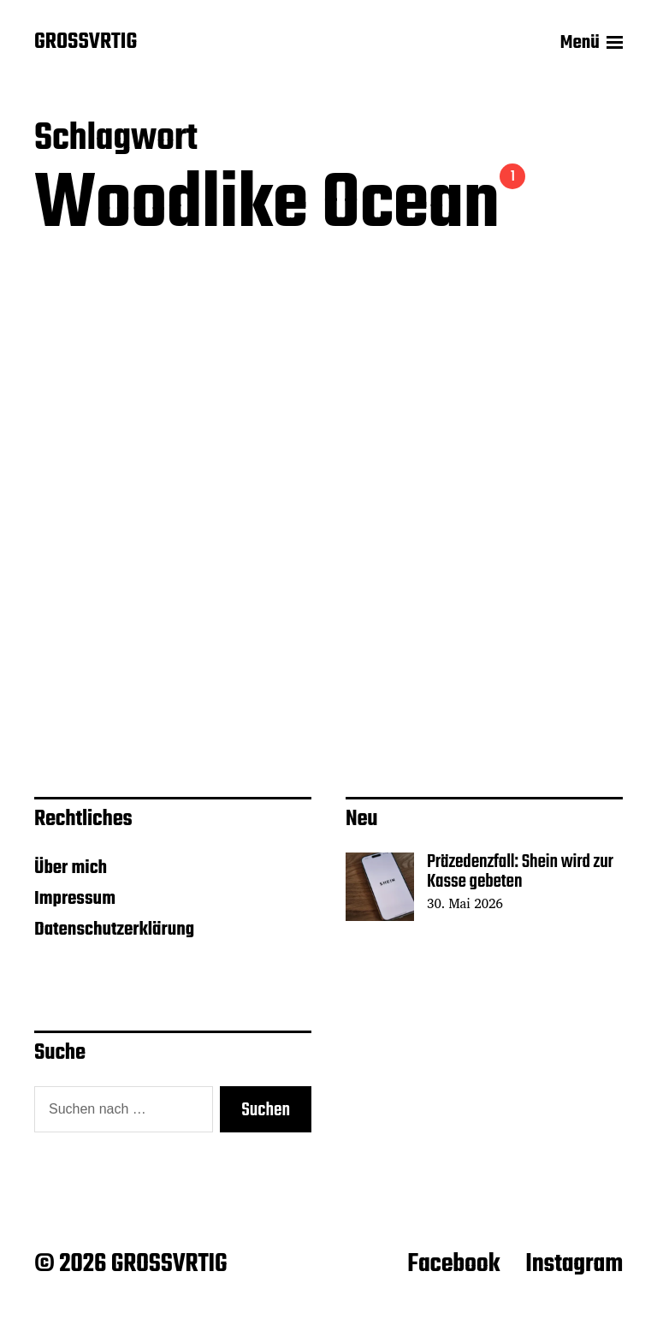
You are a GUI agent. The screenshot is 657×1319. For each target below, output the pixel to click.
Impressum (74, 898)
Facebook (453, 1264)
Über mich (70, 867)
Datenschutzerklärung (114, 929)
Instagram (574, 1264)
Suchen (265, 1110)
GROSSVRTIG (85, 43)
